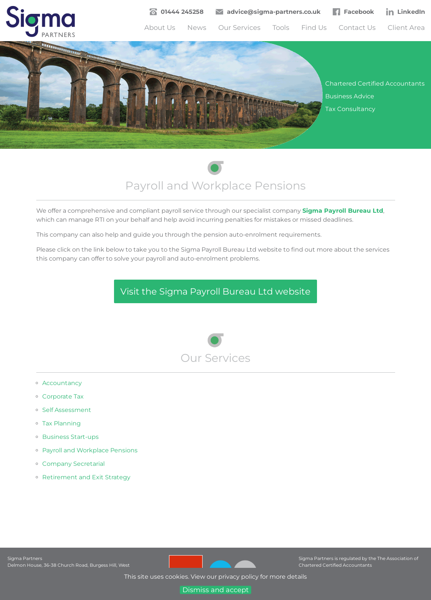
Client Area (406, 28)
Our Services (239, 28)
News (196, 28)
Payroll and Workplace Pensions (90, 450)
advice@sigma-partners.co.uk (274, 11)
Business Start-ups (70, 436)
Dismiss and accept (215, 590)
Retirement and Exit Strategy (86, 477)
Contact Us (357, 28)
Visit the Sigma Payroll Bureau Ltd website (215, 291)
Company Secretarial (73, 463)
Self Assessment (66, 409)
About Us (159, 28)
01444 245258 (182, 11)
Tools (281, 28)
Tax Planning (61, 423)
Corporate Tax (63, 396)
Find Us (314, 28)
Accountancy (62, 383)
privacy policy (238, 576)
